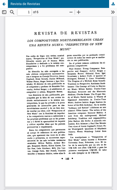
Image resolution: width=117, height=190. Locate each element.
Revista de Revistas (25, 4)
